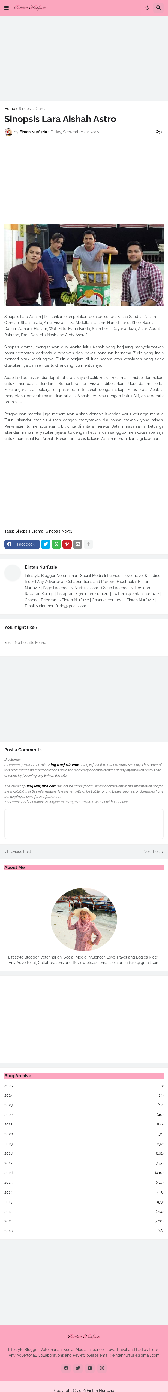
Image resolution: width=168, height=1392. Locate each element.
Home (9, 109)
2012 (84, 1211)
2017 (84, 1163)
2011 (84, 1221)
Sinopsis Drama (33, 109)
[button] (6, 8)
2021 (84, 1124)
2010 (84, 1231)
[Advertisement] (84, 58)
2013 (84, 1202)
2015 (84, 1182)
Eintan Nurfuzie (41, 567)
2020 (84, 1134)
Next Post (152, 851)
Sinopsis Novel (59, 531)
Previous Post (19, 851)
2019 (84, 1144)
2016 (84, 1173)
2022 (84, 1115)
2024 (84, 1095)
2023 (84, 1105)
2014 (84, 1192)
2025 (84, 1085)
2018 (84, 1153)
